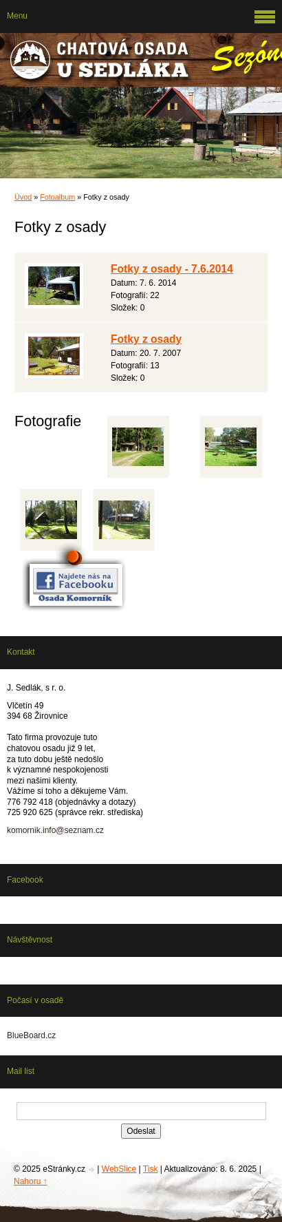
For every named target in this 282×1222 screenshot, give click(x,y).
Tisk (150, 1169)
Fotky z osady (146, 339)
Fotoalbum (57, 197)
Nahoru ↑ (30, 1181)
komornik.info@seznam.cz (55, 830)
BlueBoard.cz (31, 1035)
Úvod (23, 197)
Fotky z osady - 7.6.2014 (172, 269)
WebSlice (119, 1169)
